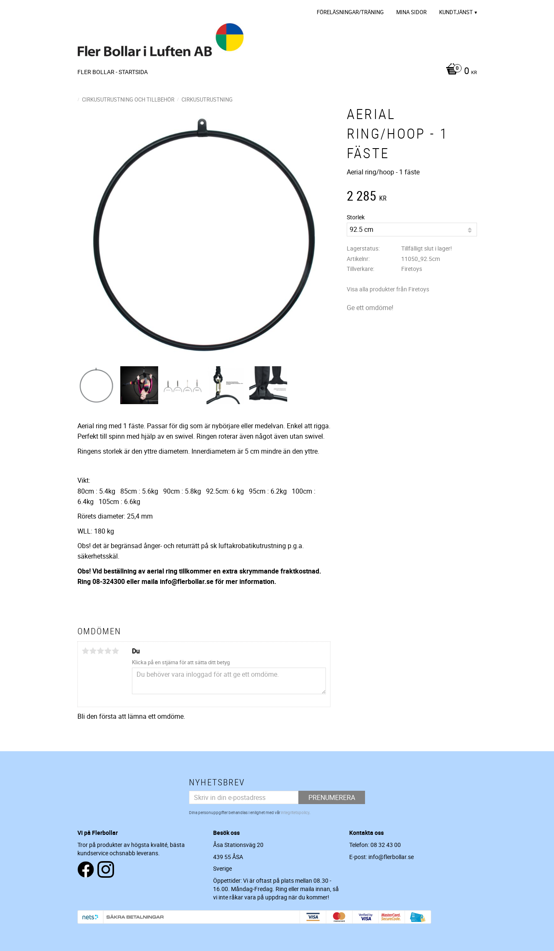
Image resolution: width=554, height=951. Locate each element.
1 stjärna (85, 651)
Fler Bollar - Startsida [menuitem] (112, 72)
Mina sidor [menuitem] (411, 12)
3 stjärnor (100, 651)
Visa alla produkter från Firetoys (388, 289)
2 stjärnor (93, 651)
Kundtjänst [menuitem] (456, 12)
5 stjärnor (115, 651)
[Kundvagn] (459, 71)
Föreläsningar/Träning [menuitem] (350, 12)
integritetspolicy (295, 812)
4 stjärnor (108, 651)
